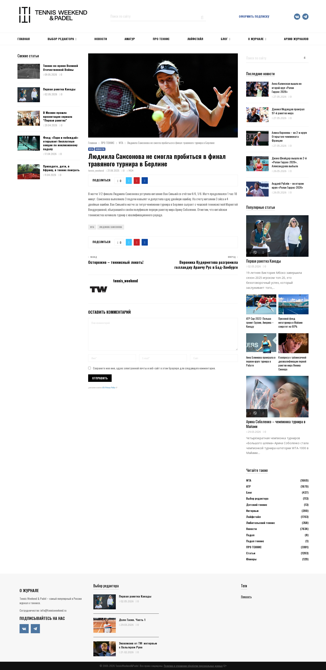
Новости (100, 149)
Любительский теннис (260, 522)
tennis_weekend (96, 170)
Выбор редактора (61, 39)
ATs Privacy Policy (109, 387)
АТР (248, 486)
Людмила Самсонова (110, 227)
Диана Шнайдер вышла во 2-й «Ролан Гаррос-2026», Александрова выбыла (289, 162)
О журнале (256, 39)
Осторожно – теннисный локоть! (115, 262)
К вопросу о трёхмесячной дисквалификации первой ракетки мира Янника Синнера (292, 363)
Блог (224, 39)
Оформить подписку (254, 16)
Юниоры (251, 559)
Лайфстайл (253, 516)
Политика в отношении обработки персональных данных (193, 666)
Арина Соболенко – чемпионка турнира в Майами (275, 424)
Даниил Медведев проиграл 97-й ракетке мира (288, 111)
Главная (23, 39)
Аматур (130, 39)
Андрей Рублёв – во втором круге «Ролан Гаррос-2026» (288, 185)
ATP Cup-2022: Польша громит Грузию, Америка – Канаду (260, 322)
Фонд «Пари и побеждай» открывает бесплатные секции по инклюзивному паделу (60, 143)
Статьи (250, 553)
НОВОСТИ (100, 39)
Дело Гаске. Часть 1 (132, 619)
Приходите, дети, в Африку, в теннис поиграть (61, 168)
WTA (91, 149)
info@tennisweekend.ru (53, 610)
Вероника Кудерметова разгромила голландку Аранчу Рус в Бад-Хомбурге (206, 264)
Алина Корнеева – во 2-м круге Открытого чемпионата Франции (289, 136)
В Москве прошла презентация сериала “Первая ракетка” (57, 116)
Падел (250, 535)
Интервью (252, 510)
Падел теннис (255, 541)
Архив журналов (296, 39)
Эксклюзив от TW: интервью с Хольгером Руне (138, 645)
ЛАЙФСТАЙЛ (195, 39)
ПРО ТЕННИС (161, 39)
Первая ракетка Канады (59, 89)
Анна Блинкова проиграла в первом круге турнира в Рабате (260, 361)
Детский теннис (256, 504)
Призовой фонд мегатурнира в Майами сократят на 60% (290, 322)
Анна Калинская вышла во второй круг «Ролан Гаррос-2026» (286, 87)
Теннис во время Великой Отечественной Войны (60, 67)
